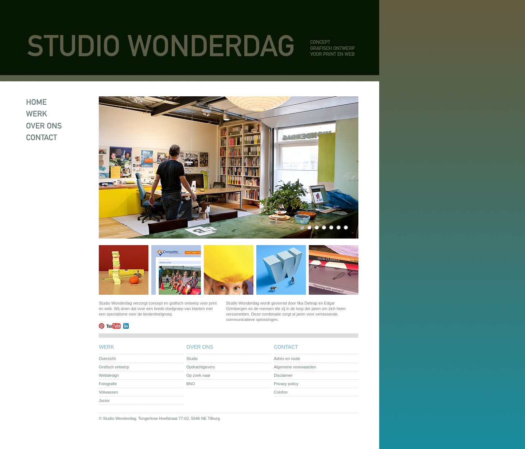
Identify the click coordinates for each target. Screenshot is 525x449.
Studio (192, 358)
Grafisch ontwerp (114, 367)
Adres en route (287, 358)
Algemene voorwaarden (295, 367)
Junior (104, 400)
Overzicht (107, 358)
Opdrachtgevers (200, 367)
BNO (190, 384)
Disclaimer (283, 375)
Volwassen (108, 392)
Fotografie (108, 384)
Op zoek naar (198, 375)
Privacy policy (286, 384)
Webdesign (109, 375)
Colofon (281, 392)
